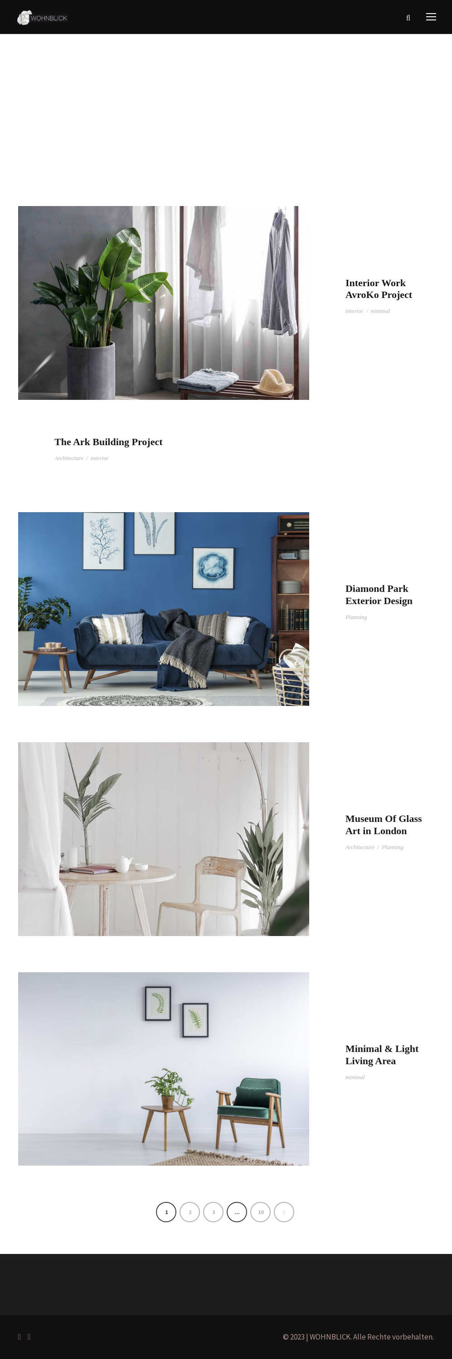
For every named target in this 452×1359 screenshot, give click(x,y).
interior (354, 310)
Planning (356, 617)
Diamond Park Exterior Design (379, 594)
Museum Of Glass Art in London (383, 824)
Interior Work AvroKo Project (378, 288)
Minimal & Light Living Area (381, 1054)
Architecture (68, 458)
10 (260, 1212)
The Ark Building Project (108, 441)
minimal (380, 310)
